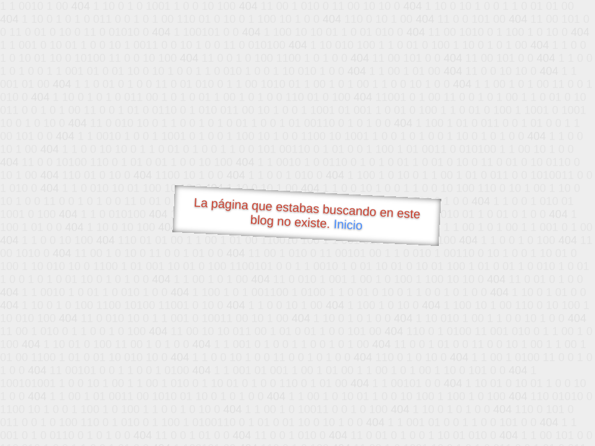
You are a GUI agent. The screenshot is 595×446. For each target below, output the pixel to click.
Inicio (348, 224)
